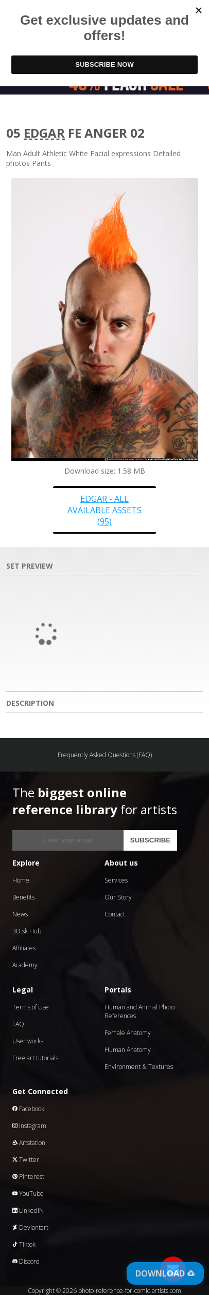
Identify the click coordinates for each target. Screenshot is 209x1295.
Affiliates (24, 948)
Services (116, 880)
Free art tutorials (35, 1058)
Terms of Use (30, 1007)
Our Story (118, 897)
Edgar (44, 132)
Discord (26, 1261)
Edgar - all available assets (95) (104, 510)
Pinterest (28, 1176)
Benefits (23, 897)
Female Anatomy (127, 1032)
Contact (114, 914)
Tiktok (24, 1244)
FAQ (18, 1024)
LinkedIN (28, 1210)
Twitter (25, 1159)
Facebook (28, 1108)
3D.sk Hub (26, 931)
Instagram (29, 1125)
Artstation (28, 1142)
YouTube (28, 1193)
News (20, 914)
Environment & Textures (138, 1066)
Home (20, 880)
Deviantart (30, 1227)
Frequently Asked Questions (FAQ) (105, 754)
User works (27, 1041)
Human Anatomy (127, 1049)
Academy (25, 965)
